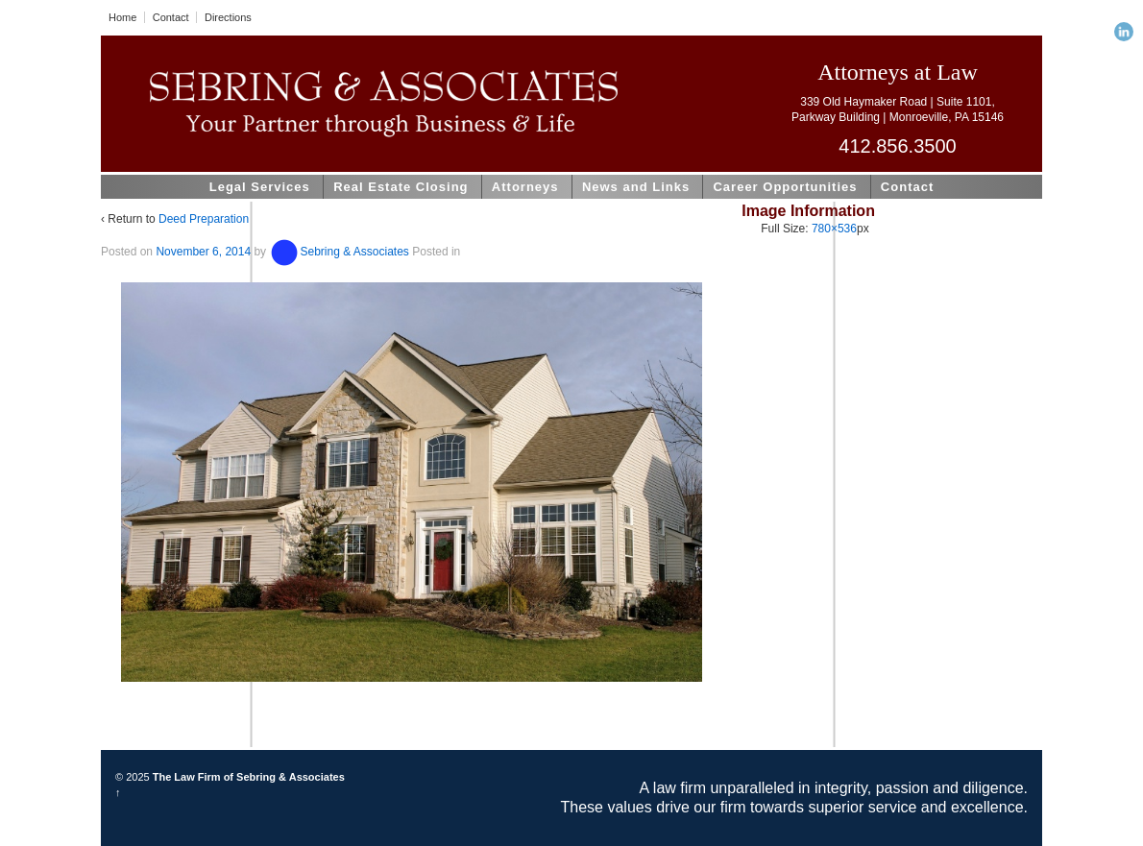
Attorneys (525, 187)
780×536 (834, 228)
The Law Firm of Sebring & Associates (247, 777)
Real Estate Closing (400, 187)
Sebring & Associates (338, 251)
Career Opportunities (785, 187)
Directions (228, 17)
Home (122, 17)
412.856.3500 (897, 146)
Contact (171, 17)
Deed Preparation (203, 219)
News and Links (636, 187)
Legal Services (259, 187)
